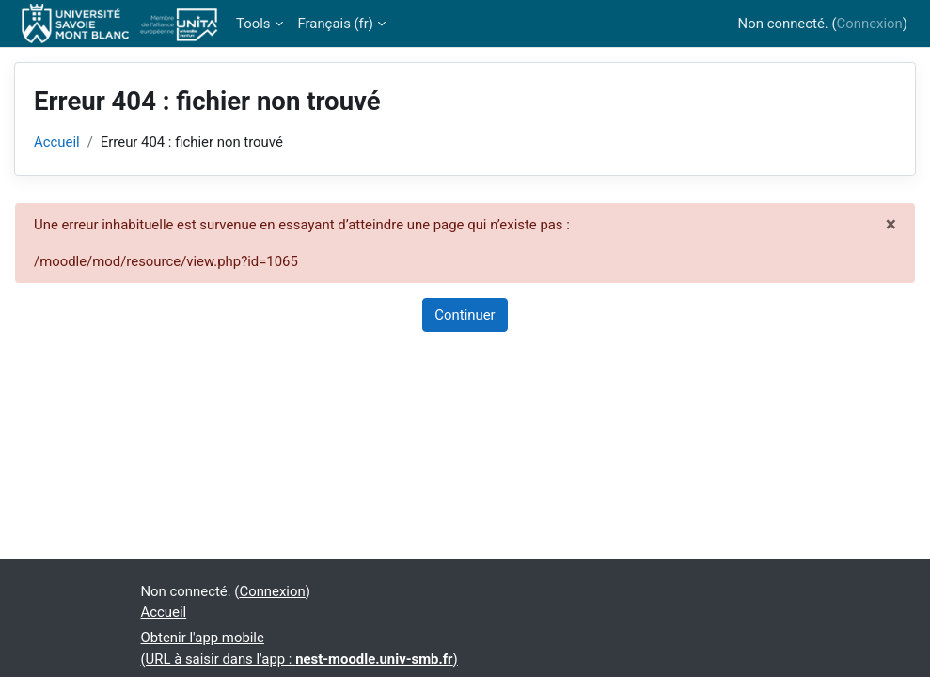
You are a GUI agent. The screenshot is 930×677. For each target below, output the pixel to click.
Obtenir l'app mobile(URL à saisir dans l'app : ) (299, 648)
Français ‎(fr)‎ (336, 23)
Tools (253, 23)
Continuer (464, 315)
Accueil (57, 142)
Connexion (870, 23)
